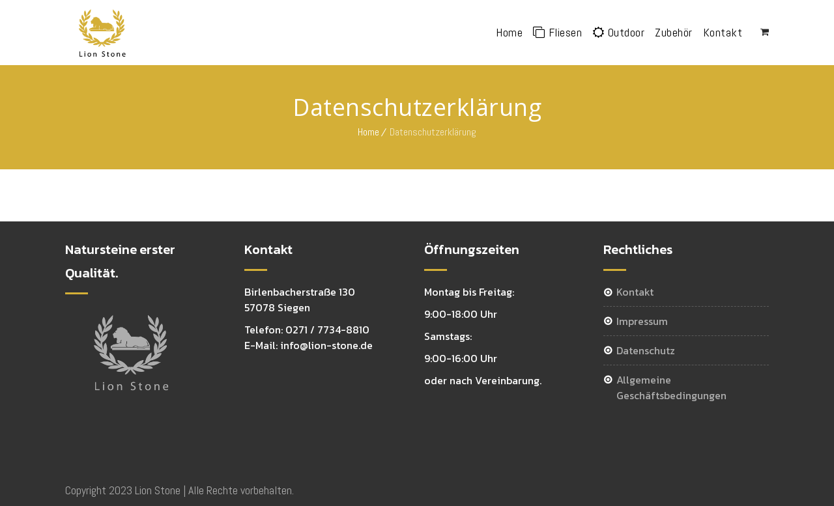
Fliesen (557, 32)
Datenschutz (645, 350)
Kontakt (723, 32)
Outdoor (618, 32)
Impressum (642, 321)
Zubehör (674, 32)
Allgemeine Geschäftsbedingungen (671, 387)
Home (509, 32)
